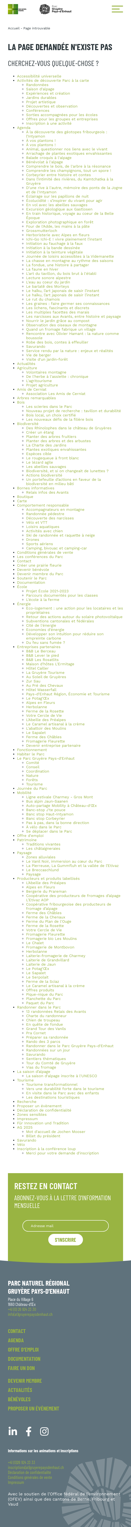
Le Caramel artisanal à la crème (55, 724)
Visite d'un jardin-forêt (47, 359)
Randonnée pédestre (45, 514)
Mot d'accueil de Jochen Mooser (55, 1132)
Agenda (23, 128)
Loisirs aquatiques (42, 527)
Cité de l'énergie (41, 625)
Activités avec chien (44, 531)
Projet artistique (41, 102)
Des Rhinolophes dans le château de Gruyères (69, 428)
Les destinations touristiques (53, 1097)
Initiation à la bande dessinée (53, 248)
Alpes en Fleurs (40, 702)
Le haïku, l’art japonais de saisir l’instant (62, 291)
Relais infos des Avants (47, 492)
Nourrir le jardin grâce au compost (58, 321)
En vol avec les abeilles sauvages (56, 205)
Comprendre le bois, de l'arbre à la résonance (68, 166)
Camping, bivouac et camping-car (56, 548)
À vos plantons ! (41, 140)
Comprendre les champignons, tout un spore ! (68, 170)
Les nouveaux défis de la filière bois (59, 419)
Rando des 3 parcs (43, 1041)
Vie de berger (38, 355)
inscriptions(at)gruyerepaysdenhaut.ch (36, 1467)
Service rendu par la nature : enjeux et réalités (69, 351)
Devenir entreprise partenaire (53, 745)
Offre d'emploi (30, 836)
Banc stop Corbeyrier (45, 818)
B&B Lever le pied (42, 655)
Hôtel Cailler (37, 668)
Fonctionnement (32, 750)
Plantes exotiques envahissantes (56, 449)
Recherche (26, 1102)
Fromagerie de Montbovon (50, 947)
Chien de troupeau (43, 1020)
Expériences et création (48, 93)
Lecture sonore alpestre (48, 278)
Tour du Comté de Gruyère (50, 1063)
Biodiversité (28, 424)
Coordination (37, 771)
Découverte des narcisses (50, 518)
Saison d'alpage (40, 89)
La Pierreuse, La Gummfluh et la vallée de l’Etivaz (72, 866)
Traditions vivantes (43, 844)
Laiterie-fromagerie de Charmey (55, 956)
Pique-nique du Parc (44, 994)
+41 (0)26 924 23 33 (21, 1462)
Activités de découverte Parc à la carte (53, 80)
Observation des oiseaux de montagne (61, 325)
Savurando (35, 346)
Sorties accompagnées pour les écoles (62, 115)
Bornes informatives (35, 488)
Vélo (21, 1144)
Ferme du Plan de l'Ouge (48, 921)
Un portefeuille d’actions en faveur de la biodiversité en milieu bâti (63, 481)
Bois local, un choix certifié (51, 415)
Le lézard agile (39, 462)
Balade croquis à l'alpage (49, 158)
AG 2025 (25, 1127)
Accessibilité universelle (39, 76)
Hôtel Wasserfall (41, 690)
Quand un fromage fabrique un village (61, 329)
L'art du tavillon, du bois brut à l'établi (61, 273)
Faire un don (21, 1368)
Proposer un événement (33, 1408)
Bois (21, 402)
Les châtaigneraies (43, 848)
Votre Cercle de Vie (44, 715)
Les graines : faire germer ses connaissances (68, 303)
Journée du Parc (32, 788)
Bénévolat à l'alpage (44, 162)
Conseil (32, 767)
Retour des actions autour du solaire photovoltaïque (74, 617)
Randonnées (37, 85)
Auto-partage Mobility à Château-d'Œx (61, 805)
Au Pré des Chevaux (44, 685)
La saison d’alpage (33, 1071)
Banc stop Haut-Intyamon (49, 814)
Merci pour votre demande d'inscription (62, 1153)
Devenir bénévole (33, 569)
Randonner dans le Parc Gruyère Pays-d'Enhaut (70, 1046)
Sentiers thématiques (46, 1059)
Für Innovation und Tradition (43, 1123)
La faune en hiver (42, 269)
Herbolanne (36, 707)
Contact (24, 561)
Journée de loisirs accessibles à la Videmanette (70, 256)
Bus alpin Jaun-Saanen (47, 801)
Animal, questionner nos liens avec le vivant (66, 149)
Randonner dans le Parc (39, 1007)
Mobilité (24, 793)
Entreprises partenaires (39, 647)
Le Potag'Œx (37, 698)
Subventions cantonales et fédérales (60, 621)
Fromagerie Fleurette (45, 741)
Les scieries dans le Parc (49, 406)
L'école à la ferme (42, 600)
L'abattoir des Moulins (46, 728)
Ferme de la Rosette (45, 711)
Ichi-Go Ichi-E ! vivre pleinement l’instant (64, 239)
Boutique (25, 497)
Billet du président (43, 1136)
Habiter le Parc (30, 754)
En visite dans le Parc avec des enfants (62, 1093)
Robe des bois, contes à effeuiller (57, 342)
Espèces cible (38, 454)
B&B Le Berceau (41, 651)
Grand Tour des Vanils (46, 1029)
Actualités (26, 364)
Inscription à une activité (49, 123)
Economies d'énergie (45, 630)
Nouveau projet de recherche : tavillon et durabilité (73, 411)
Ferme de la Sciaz (42, 981)
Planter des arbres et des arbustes (58, 441)
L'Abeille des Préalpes (46, 720)
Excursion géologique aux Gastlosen (59, 209)
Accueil (13, 28)
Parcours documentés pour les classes (62, 595)
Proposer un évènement (39, 1106)
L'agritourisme (39, 381)
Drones (32, 539)
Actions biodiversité (44, 475)
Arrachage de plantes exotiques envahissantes (69, 153)
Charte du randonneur (46, 1016)
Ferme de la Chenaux (45, 917)
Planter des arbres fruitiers (51, 436)
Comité (32, 763)
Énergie (24, 604)
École (22, 587)
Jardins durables (41, 98)
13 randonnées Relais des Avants (56, 1011)
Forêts (32, 780)
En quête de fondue (44, 1024)
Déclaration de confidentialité (44, 1110)
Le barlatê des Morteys (47, 286)
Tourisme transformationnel (52, 1084)
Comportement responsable (43, 505)
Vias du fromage (41, 1067)
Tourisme (34, 784)
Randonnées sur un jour (48, 1050)
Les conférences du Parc (40, 557)
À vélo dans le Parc (43, 827)
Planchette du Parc (43, 999)
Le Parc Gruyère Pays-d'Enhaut (46, 758)
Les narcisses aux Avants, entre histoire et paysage (73, 316)
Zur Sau (33, 681)
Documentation (31, 582)
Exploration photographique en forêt (59, 222)
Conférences (37, 110)
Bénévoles (19, 1399)
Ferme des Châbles (44, 737)
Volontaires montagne (46, 372)
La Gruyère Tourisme (45, 672)
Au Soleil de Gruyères (46, 677)
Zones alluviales (41, 857)
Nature (32, 775)
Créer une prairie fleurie (39, 565)
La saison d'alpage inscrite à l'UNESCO (61, 1076)
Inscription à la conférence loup (46, 1149)
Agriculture (27, 368)
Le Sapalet (36, 733)
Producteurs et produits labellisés (48, 878)
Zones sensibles (32, 1114)
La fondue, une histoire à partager (57, 265)
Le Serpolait (37, 977)
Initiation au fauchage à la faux (54, 243)
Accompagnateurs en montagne (55, 509)
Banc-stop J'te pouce (46, 810)
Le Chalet (35, 943)
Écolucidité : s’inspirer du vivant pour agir (64, 200)
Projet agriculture (42, 385)
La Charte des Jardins (46, 445)
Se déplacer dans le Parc (49, 831)
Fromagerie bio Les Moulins (51, 938)
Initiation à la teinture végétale (54, 252)
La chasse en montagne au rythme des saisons (69, 261)
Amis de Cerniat (31, 389)
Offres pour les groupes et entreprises (62, 119)
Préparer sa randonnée (47, 1037)
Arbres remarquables (36, 398)
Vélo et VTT (36, 522)
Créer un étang (40, 432)
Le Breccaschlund (42, 870)
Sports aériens (39, 544)
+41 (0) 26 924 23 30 (22, 1309)
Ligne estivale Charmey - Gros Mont (59, 797)
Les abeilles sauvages (46, 467)
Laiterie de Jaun (41, 964)
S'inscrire (65, 1239)
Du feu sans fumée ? (45, 642)
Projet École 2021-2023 (47, 591)
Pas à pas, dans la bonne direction (57, 823)
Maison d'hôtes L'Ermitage (50, 664)
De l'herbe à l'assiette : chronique (57, 376)
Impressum (27, 1119)
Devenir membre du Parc (40, 574)
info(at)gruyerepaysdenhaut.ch (30, 1314)
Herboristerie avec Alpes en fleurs (58, 235)
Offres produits (40, 990)
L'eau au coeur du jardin (48, 282)
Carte (22, 501)
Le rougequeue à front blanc (52, 458)
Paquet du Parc (40, 1003)
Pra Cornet (36, 1033)
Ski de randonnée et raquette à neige (60, 535)
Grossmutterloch (41, 231)
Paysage (24, 853)
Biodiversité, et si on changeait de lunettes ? (67, 471)
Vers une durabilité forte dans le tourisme (65, 1089)
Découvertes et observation (52, 106)
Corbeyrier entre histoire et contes (58, 175)
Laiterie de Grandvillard (47, 960)
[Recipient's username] (65, 1226)
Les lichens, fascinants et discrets (57, 308)
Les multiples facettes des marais (57, 312)
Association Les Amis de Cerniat (55, 394)
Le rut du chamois (43, 299)
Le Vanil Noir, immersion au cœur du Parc (64, 861)
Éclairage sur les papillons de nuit (57, 196)
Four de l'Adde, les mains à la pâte (58, 226)
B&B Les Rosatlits (42, 660)
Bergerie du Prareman (46, 891)
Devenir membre (25, 1380)
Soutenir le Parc (32, 578)
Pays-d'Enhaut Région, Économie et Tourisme (68, 694)
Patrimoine (27, 840)
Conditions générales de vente (45, 552)
